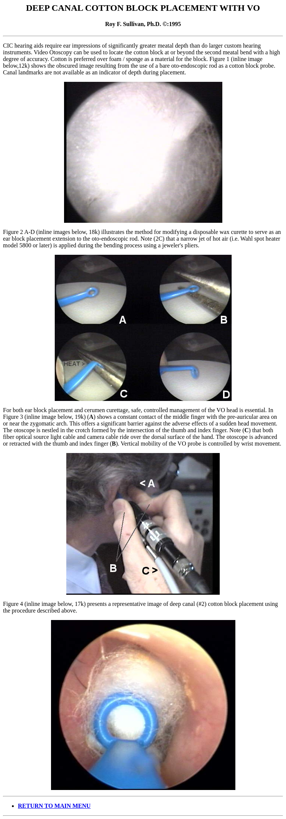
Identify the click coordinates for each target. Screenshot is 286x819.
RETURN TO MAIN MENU (54, 806)
